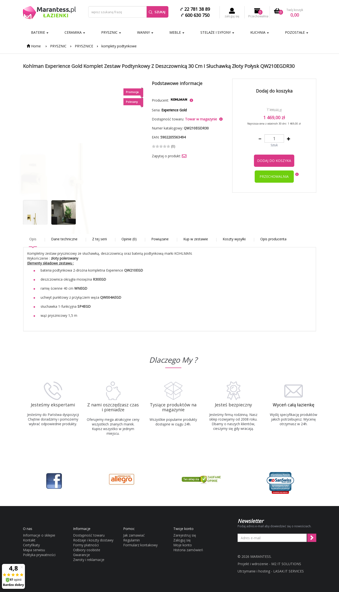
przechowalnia (274, 176)
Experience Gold (174, 110)
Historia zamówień (188, 550)
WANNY (145, 32)
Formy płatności (86, 545)
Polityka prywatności (39, 554)
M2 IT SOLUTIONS (286, 563)
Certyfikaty (31, 545)
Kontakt (29, 540)
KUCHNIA (259, 32)
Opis (32, 239)
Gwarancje (81, 554)
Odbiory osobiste (86, 550)
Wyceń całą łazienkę (293, 405)
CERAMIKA (75, 32)
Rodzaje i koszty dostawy (93, 540)
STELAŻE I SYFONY (217, 32)
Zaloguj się (182, 540)
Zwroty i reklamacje (88, 559)
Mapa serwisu (34, 550)
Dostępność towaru (89, 535)
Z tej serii (99, 239)
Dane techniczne (64, 239)
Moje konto (182, 545)
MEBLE (176, 32)
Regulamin (131, 540)
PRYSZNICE (84, 46)
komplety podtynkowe (119, 46)
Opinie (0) (129, 239)
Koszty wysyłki (234, 239)
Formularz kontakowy (140, 545)
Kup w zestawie (195, 239)
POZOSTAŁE (296, 32)
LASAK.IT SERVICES (288, 571)
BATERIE (39, 32)
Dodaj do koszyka (274, 160)
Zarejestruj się (184, 535)
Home (34, 46)
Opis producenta (273, 239)
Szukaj (157, 12)
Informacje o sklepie (39, 535)
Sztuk (274, 145)
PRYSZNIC (111, 32)
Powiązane (160, 239)
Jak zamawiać (134, 535)
